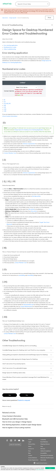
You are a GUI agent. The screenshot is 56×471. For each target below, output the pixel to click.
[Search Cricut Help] (32, 4)
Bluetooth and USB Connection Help (15, 419)
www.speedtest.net (28, 304)
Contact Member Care (10, 153)
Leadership (43, 439)
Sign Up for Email (15, 444)
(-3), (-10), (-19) (7, 103)
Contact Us (31, 448)
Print (49, 18)
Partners (30, 439)
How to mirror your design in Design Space (17, 422)
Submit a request (24, 400)
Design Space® (12, 17)
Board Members (44, 441)
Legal (29, 441)
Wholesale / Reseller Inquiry (47, 457)
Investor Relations (32, 457)
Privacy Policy (31, 444)
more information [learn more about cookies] (40, 469)
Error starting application (11, 45)
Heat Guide (43, 460)
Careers (30, 455)
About (29, 446)
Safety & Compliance (45, 451)
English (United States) (40, 463)
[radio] (9, 395)
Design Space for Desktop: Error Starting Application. (28, 129)
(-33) (5, 111)
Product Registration (33, 460)
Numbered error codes (10, 47)
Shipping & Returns (45, 444)
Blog (29, 453)
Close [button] (50, 468)
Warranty (42, 448)
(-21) (5, 107)
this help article (36, 196)
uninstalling (22, 275)
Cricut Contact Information (9, 116)
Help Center (5, 17)
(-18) (5, 105)
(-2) (4, 101)
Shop (41, 446)
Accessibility (43, 453)
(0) (4, 99)
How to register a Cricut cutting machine (16, 427)
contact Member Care (21, 262)
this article (31, 209)
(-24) (5, 109)
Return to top (6, 406)
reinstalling (31, 275)
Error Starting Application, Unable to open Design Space (21, 425)
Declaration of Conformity (46, 455)
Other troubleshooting (10, 49)
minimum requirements (29, 143)
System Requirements (26, 306)
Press (29, 451)
